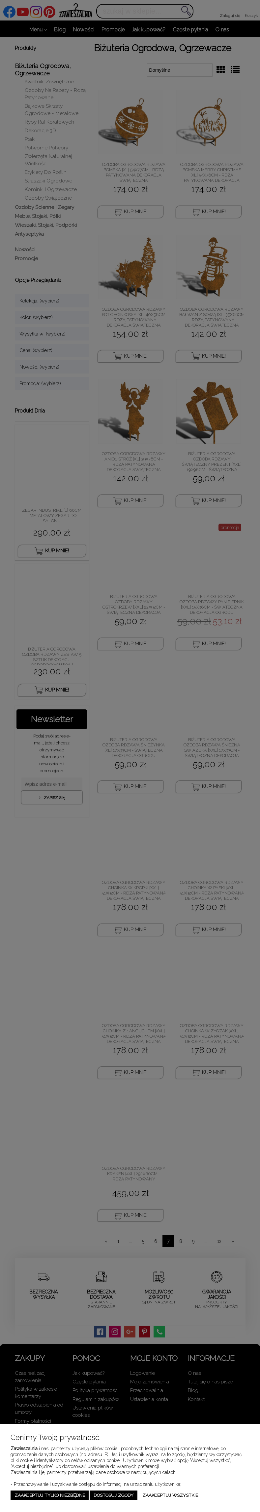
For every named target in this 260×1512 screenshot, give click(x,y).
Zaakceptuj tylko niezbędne (49, 1495)
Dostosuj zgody (113, 1495)
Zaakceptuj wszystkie (170, 1495)
